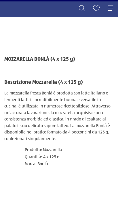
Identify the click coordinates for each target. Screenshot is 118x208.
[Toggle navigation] (110, 8)
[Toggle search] (82, 8)
